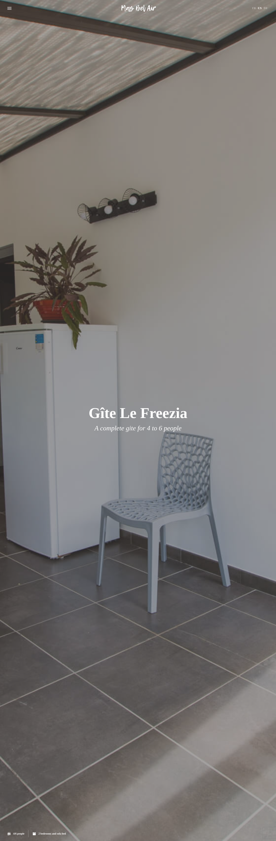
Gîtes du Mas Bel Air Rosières (138, 8)
